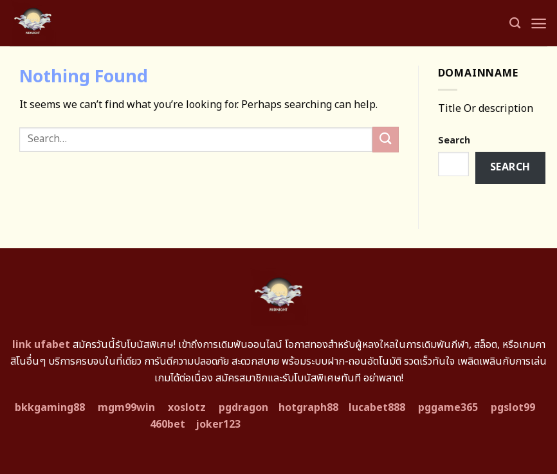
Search (454, 140)
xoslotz (187, 407)
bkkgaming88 (50, 407)
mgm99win (126, 407)
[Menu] (538, 23)
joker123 (218, 424)
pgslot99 (513, 407)
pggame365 (448, 407)
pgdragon (243, 407)
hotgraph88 (308, 407)
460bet (167, 424)
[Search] (514, 23)
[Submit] (385, 139)
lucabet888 (377, 407)
